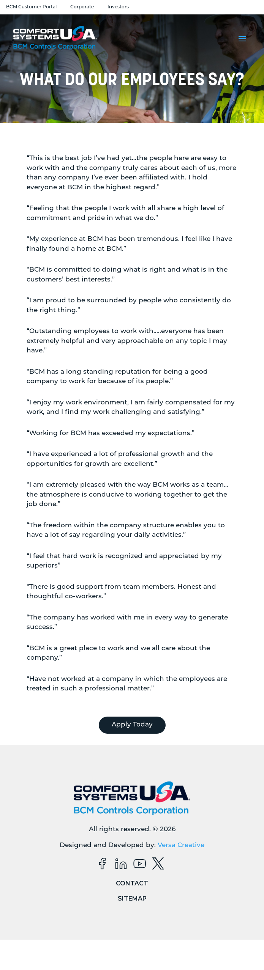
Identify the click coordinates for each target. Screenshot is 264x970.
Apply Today (132, 725)
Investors (118, 7)
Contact (132, 883)
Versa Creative (181, 845)
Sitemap (132, 898)
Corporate (82, 7)
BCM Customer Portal (31, 7)
